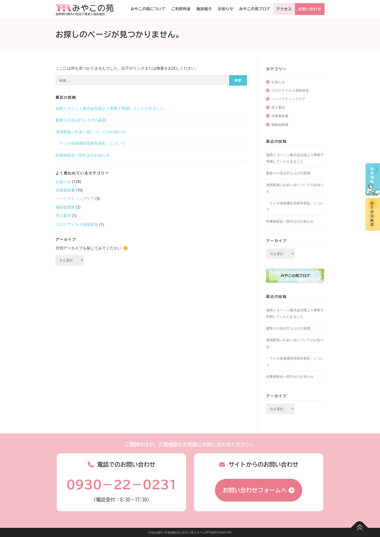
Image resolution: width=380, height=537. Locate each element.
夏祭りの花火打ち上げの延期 (80, 120)
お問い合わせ (309, 9)
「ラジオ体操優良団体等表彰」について (90, 143)
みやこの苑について (148, 9)
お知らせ (225, 9)
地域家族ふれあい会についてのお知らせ (90, 131)
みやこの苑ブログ (254, 9)
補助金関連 (65, 207)
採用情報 (372, 175)
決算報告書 (65, 190)
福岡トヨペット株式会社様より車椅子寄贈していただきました (109, 108)
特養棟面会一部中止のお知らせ (82, 155)
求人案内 (63, 215)
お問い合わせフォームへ (255, 490)
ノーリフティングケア (74, 198)
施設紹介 (204, 9)
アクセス (284, 9)
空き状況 (372, 214)
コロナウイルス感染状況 (76, 224)
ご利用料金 (181, 9)
